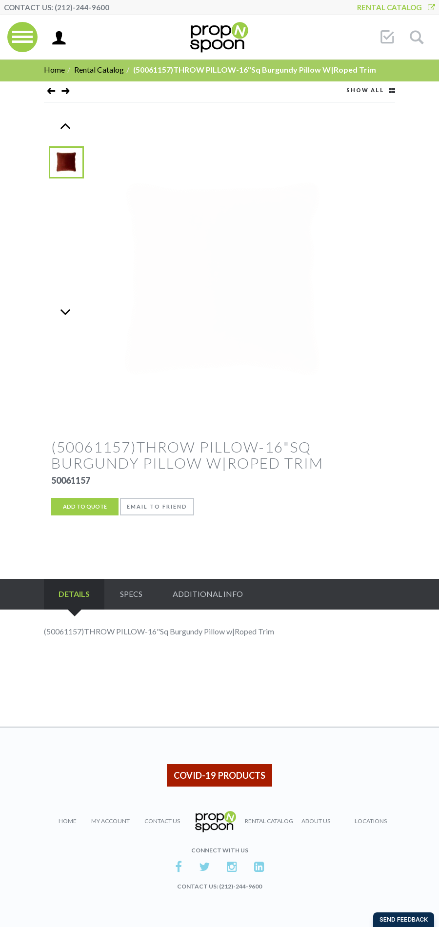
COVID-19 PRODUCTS (219, 775)
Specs (131, 593)
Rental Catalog (396, 7)
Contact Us (162, 821)
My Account (110, 821)
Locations (371, 821)
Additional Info (208, 593)
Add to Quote (85, 506)
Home (54, 69)
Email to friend (157, 506)
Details (74, 593)
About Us (315, 821)
